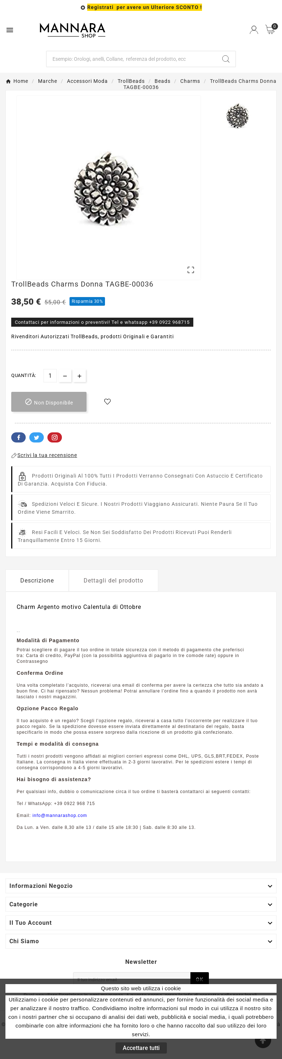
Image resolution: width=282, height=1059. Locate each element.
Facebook (18, 437)
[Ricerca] (131, 59)
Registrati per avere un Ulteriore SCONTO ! (144, 7)
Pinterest (54, 437)
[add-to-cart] (49, 402)
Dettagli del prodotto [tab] (113, 580)
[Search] (226, 59)
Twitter (36, 437)
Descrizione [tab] (37, 580)
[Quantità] (50, 375)
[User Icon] (254, 30)
